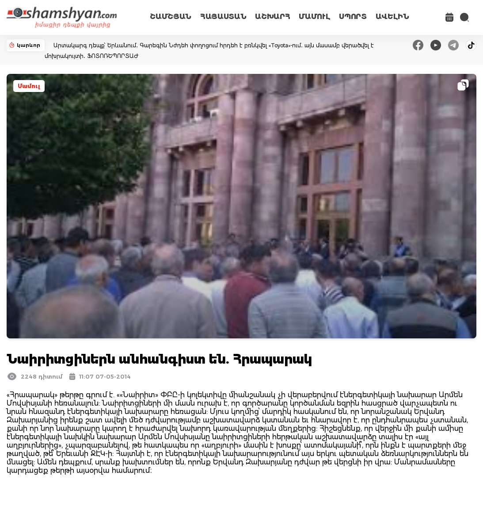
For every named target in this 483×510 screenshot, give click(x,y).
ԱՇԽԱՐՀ (272, 16)
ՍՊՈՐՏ (352, 16)
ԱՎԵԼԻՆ (392, 16)
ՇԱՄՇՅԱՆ (170, 16)
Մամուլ (29, 86)
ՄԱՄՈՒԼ (314, 16)
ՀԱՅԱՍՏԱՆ (223, 16)
